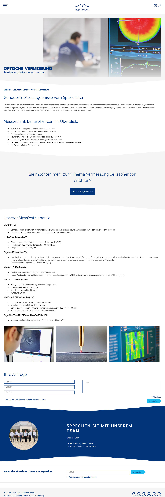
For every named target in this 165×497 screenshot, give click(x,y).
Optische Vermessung (40, 90)
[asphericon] (82, 10)
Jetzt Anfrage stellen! (82, 191)
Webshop (40, 495)
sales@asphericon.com (84, 446)
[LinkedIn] (154, 496)
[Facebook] (134, 496)
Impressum (8, 495)
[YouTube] (149, 496)
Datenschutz (29, 495)
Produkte (7, 493)
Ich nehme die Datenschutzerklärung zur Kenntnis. (26, 400)
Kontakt (18, 495)
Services (26, 90)
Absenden (153, 401)
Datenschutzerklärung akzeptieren (82, 477)
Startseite (7, 90)
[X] (144, 496)
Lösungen (17, 90)
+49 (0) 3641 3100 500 (85, 443)
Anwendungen (28, 493)
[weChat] (159, 496)
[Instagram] (139, 496)
